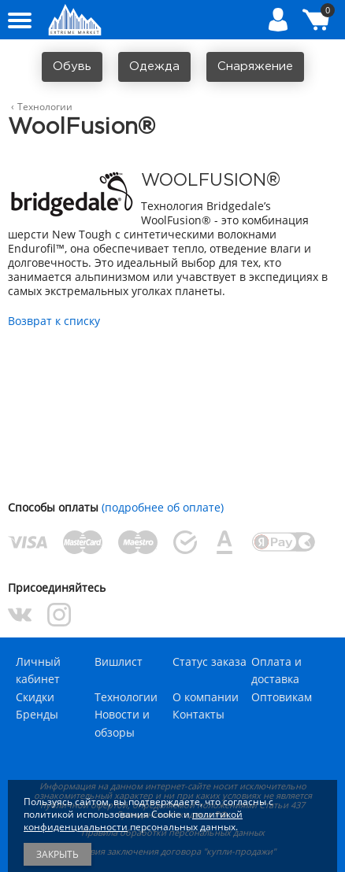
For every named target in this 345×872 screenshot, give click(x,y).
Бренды (37, 714)
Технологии (126, 696)
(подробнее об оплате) (163, 507)
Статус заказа (209, 661)
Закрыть (57, 854)
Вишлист (119, 661)
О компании (205, 696)
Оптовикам (281, 696)
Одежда (154, 66)
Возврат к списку (54, 320)
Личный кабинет (38, 670)
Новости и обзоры (122, 723)
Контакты (198, 714)
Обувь (72, 66)
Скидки (35, 696)
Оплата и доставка (276, 670)
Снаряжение (255, 66)
